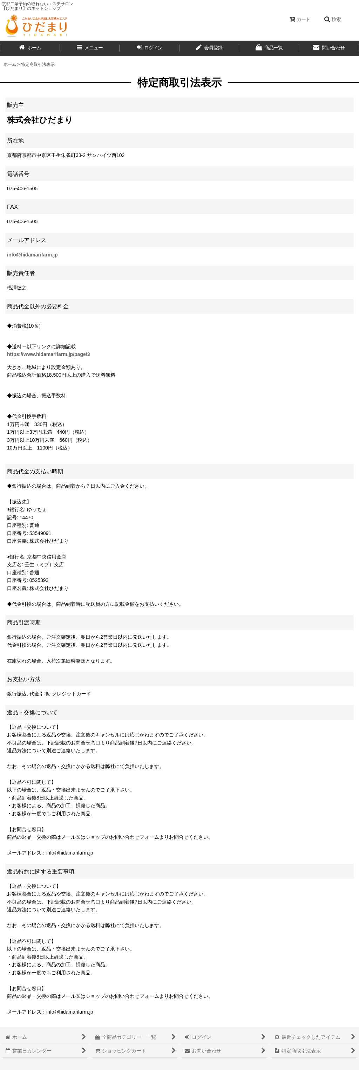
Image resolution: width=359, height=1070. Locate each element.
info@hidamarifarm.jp (32, 255)
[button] (332, 19)
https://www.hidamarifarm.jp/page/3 (48, 354)
